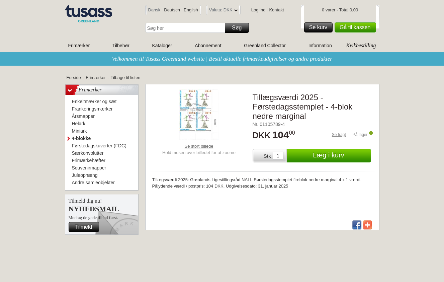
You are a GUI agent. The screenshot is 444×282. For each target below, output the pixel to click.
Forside (74, 77)
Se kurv (320, 27)
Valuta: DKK (223, 11)
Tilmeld (86, 227)
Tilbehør (120, 45)
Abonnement (208, 45)
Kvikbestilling (361, 45)
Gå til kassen (357, 27)
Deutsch (172, 9)
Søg (239, 28)
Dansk (154, 9)
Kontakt (276, 9)
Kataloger (162, 45)
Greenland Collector (265, 45)
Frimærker (79, 45)
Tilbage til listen (125, 77)
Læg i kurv (341, 155)
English (191, 9)
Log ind (258, 9)
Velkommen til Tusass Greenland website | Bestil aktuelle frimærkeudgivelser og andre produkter (222, 59)
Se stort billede (199, 146)
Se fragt (339, 134)
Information (320, 45)
